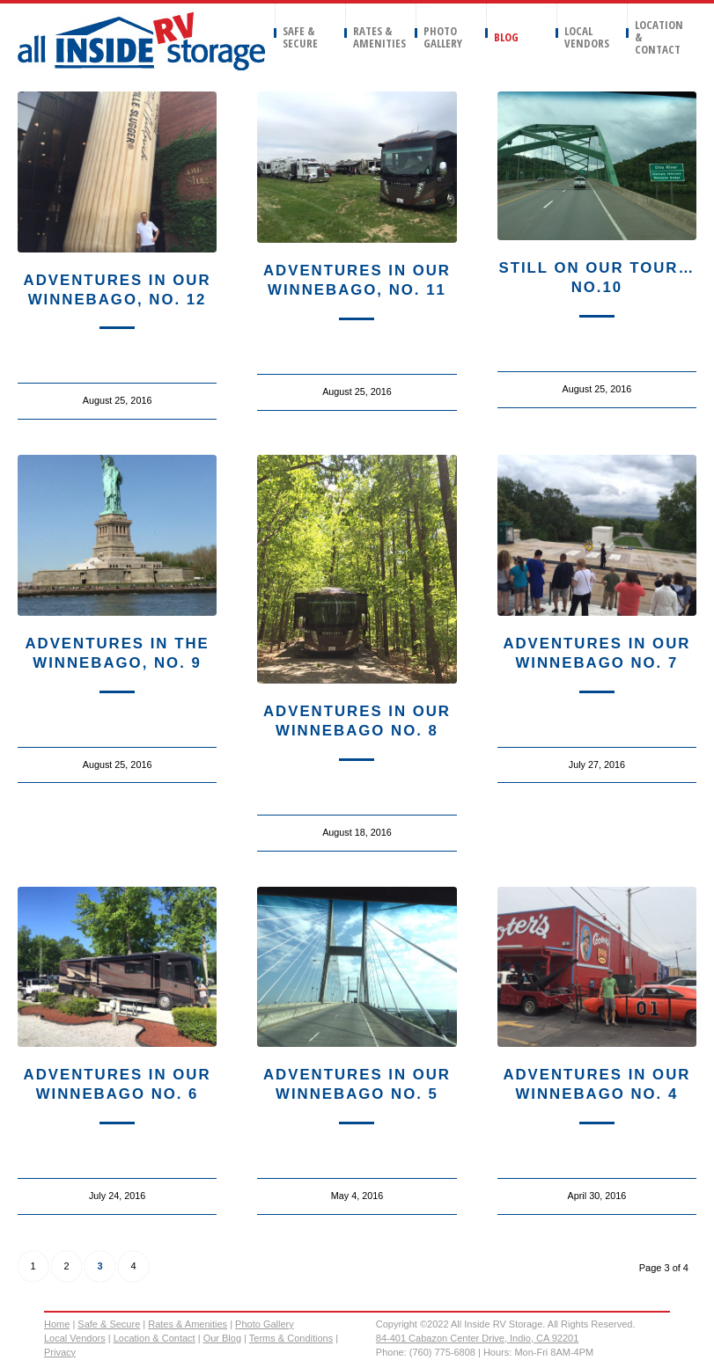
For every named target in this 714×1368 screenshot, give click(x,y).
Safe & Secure (108, 1324)
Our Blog (222, 1338)
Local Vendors (75, 1338)
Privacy (60, 1352)
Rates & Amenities (187, 1324)
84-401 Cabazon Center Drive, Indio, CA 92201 (477, 1338)
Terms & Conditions (291, 1338)
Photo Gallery (264, 1324)
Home (57, 1324)
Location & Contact (154, 1338)
